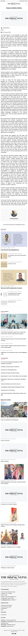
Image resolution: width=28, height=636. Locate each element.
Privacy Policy (3, 614)
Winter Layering (4, 461)
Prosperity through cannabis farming (10, 373)
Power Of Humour (5, 440)
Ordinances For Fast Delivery (8, 390)
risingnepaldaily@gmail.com (10, 596)
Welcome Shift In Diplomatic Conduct (11, 288)
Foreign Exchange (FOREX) (6, 606)
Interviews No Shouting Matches (10, 250)
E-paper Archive (23, 1)
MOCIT (2, 609)
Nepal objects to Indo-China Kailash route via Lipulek (14, 376)
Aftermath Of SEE (11, 302)
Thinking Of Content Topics (7, 567)
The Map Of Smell (12, 263)
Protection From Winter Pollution (9, 504)
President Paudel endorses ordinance (10, 366)
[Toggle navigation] (26, 4)
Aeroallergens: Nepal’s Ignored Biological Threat (12, 387)
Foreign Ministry (4, 608)
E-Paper (3, 1)
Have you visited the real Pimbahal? (9, 420)
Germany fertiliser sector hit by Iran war (10, 384)
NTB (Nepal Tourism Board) (6, 605)
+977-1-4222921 (8, 593)
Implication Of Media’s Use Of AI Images (10, 547)
